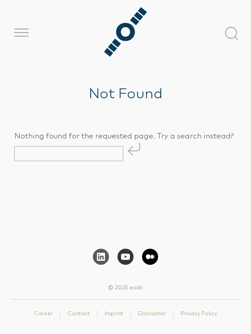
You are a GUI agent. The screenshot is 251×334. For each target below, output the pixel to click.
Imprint (114, 314)
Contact (78, 314)
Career (43, 314)
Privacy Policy (199, 314)
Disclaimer (152, 314)
